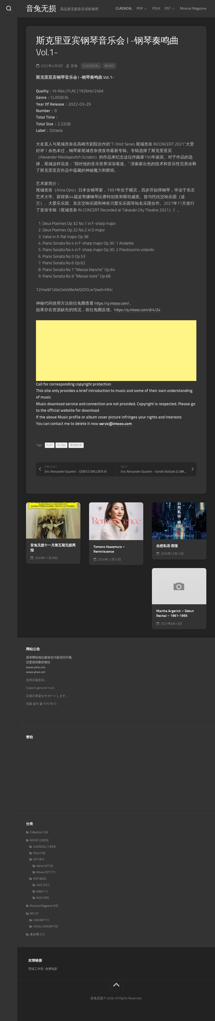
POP (140, 8)
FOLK (156, 8)
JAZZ (39, 885)
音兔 (74, 66)
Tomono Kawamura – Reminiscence (109, 549)
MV (32, 914)
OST (168, 8)
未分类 (34, 935)
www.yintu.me (35, 668)
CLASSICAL (124, 8)
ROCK (39, 898)
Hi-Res (61, 446)
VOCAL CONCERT (43, 927)
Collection (36, 833)
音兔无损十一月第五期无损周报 (52, 548)
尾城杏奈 (76, 446)
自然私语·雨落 (167, 546)
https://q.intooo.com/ (113, 303)
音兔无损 (41, 8)
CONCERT (39, 920)
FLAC (49, 446)
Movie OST (42, 872)
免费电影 (51, 969)
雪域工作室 (35, 969)
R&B (39, 892)
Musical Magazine (193, 8)
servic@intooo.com (116, 423)
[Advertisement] (116, 351)
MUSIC (109, 66)
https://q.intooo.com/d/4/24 (139, 310)
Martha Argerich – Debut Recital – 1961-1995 (175, 613)
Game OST (42, 866)
